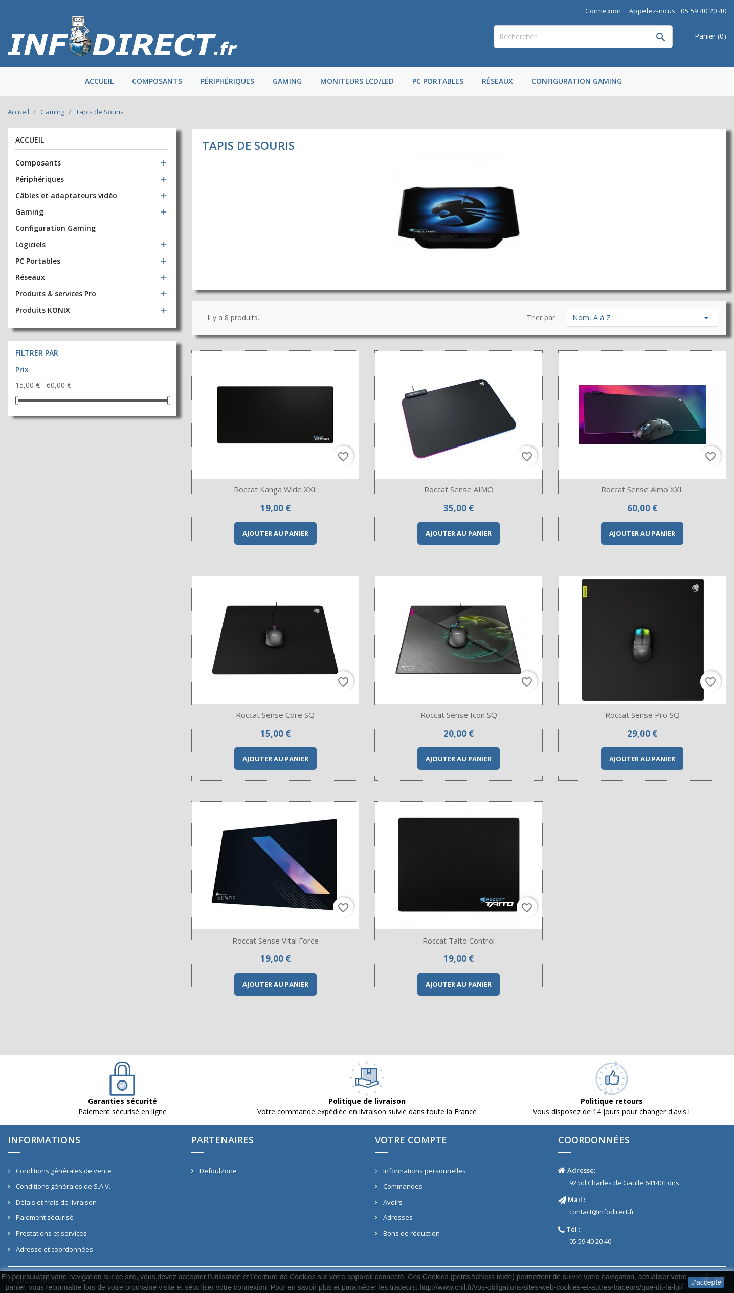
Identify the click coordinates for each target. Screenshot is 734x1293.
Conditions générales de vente (63, 1171)
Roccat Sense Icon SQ (458, 715)
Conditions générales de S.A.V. (62, 1186)
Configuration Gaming (576, 81)
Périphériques (227, 81)
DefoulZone (217, 1171)
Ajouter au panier (275, 533)
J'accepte (706, 1282)
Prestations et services (50, 1233)
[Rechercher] (583, 36)
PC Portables (437, 81)
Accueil (99, 81)
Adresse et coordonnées (53, 1249)
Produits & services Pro (55, 293)
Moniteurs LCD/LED (357, 81)
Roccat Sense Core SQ (275, 715)
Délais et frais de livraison (55, 1202)
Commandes (402, 1186)
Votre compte (411, 1140)
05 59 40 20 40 (590, 1241)
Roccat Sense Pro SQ (642, 715)
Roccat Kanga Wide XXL (275, 489)
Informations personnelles (424, 1171)
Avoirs (392, 1202)
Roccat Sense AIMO (459, 489)
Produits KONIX (42, 310)
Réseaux (497, 81)
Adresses (397, 1217)
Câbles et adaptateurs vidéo (66, 195)
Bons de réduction (411, 1233)
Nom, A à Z (642, 318)
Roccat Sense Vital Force (275, 940)
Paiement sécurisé (44, 1217)
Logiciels (30, 244)
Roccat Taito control (458, 940)
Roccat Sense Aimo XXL (642, 489)
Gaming (287, 81)
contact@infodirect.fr (601, 1211)
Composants (157, 81)
